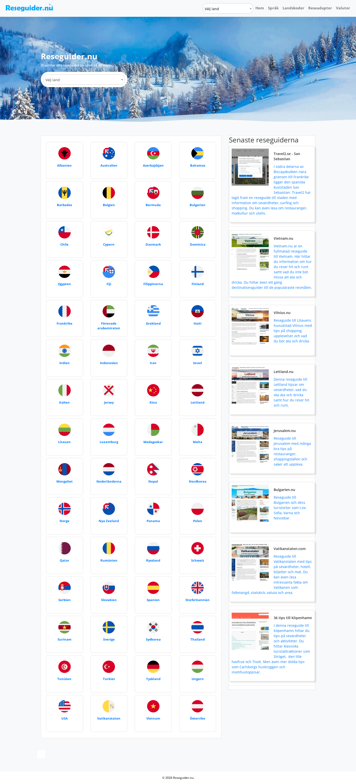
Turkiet (109, 679)
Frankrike (64, 323)
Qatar (64, 560)
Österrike (197, 718)
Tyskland (153, 679)
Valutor (343, 7)
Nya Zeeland (109, 521)
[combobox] (227, 8)
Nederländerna (108, 481)
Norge (64, 521)
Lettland (197, 402)
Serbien (64, 600)
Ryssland (153, 560)
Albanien (64, 165)
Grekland (153, 323)
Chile (64, 244)
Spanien (153, 600)
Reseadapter (320, 7)
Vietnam (153, 718)
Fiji (109, 284)
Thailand (197, 639)
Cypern (108, 244)
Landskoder (293, 7)
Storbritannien (197, 600)
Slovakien (109, 600)
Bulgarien (197, 205)
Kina (153, 402)
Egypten (64, 284)
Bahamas (197, 165)
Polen (197, 521)
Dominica (197, 244)
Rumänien (108, 560)
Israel (197, 363)
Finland (198, 284)
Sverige (109, 639)
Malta (197, 442)
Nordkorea (197, 481)
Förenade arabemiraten (108, 326)
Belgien (109, 205)
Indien (64, 363)
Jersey (109, 402)
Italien (64, 402)
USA (64, 718)
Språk (273, 7)
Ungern (198, 679)
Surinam (64, 639)
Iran (153, 363)
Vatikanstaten (108, 718)
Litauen (64, 442)
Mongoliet (64, 481)
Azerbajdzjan (153, 165)
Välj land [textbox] (212, 8)
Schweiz (197, 560)
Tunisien (64, 679)
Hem (259, 7)
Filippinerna (153, 284)
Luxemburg (109, 442)
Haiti (197, 323)
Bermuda (153, 205)
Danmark (153, 244)
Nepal (153, 481)
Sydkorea (153, 639)
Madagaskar (153, 442)
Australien (108, 165)
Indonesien (109, 363)
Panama (153, 521)
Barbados (64, 205)
